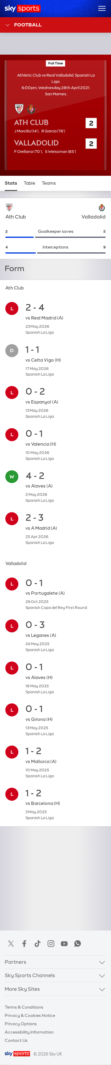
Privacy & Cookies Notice (30, 1015)
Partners (15, 961)
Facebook (24, 943)
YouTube (64, 943)
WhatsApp (77, 943)
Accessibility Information (29, 1032)
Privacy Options (21, 1024)
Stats (11, 183)
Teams (49, 183)
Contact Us (16, 1040)
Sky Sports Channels (30, 975)
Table (29, 183)
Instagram (51, 943)
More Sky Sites (22, 988)
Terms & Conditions (24, 1007)
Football (23, 25)
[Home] (23, 8)
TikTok (38, 943)
